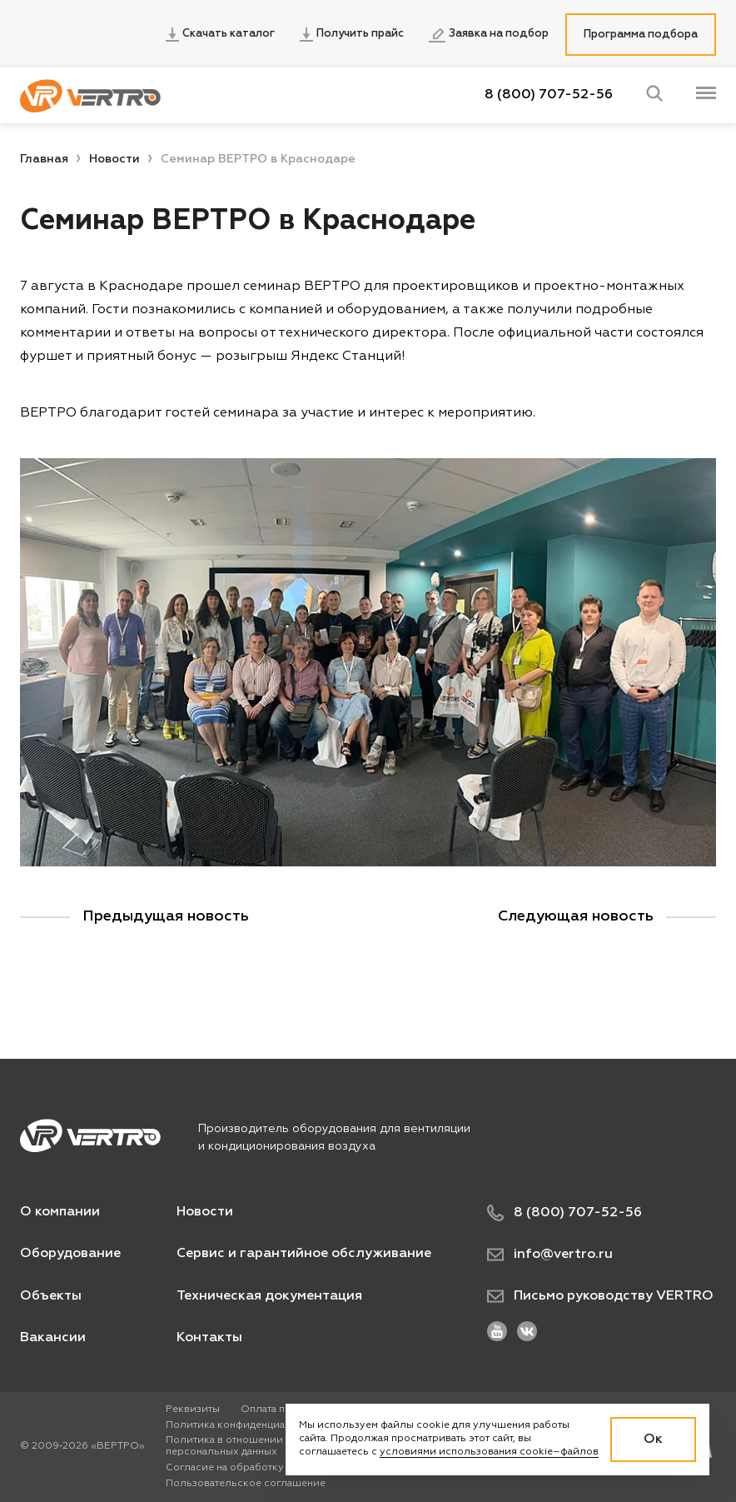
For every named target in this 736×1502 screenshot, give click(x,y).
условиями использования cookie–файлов (489, 1452)
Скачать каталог (220, 34)
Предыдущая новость (165, 916)
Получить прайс (352, 34)
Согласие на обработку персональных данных (282, 1468)
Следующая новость (576, 916)
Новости (114, 159)
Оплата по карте (281, 1410)
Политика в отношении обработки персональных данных (253, 1446)
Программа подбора (641, 34)
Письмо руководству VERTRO (600, 1296)
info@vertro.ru (550, 1254)
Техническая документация (269, 1296)
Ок (653, 1439)
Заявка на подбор (489, 35)
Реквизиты (193, 1410)
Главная (44, 159)
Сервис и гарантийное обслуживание (304, 1253)
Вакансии (53, 1338)
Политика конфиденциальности (246, 1425)
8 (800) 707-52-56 (549, 95)
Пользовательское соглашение (246, 1484)
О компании (60, 1212)
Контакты (209, 1338)
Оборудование (70, 1253)
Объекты (51, 1296)
